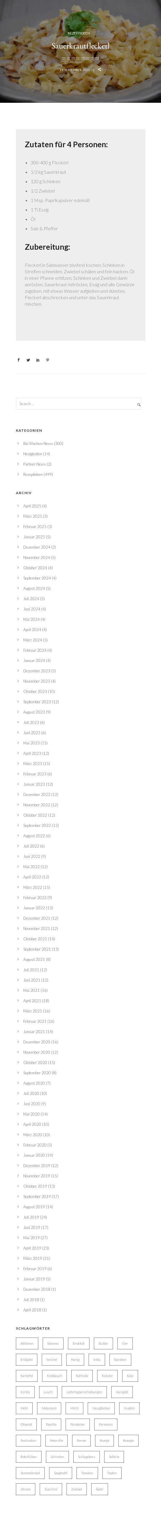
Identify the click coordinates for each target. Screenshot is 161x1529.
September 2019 (37, 1196)
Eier (125, 1343)
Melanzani (49, 1408)
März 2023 (32, 763)
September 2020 (37, 1072)
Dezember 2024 (36, 547)
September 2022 (37, 825)
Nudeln (129, 1408)
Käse (130, 1376)
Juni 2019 (31, 1227)
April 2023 (32, 753)
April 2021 (32, 1000)
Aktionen (27, 1343)
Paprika (51, 1424)
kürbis (25, 1392)
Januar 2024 (34, 660)
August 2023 (34, 712)
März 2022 (32, 887)
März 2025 (32, 516)
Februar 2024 (35, 650)
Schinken (57, 1457)
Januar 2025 (34, 537)
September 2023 (37, 701)
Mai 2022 (31, 866)
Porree (81, 1440)
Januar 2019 (34, 1279)
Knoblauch (54, 1376)
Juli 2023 (31, 722)
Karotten (120, 1359)
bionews (53, 1343)
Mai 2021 (31, 990)
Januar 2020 (34, 1155)
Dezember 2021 (36, 918)
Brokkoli (79, 1343)
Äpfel (99, 1489)
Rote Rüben (29, 1457)
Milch (74, 1408)
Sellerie (114, 1457)
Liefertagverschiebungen (84, 1392)
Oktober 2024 (35, 567)
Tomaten (87, 1473)
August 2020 (34, 1083)
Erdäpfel (27, 1359)
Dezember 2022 (36, 794)
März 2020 (32, 1134)
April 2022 (32, 877)
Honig (75, 1359)
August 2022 (34, 835)
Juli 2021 (31, 969)
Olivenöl (26, 1424)
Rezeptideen (79, 33)
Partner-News (34, 464)
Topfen (112, 1473)
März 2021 (32, 1011)
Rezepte (128, 1440)
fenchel (52, 1359)
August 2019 (34, 1206)
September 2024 (37, 578)
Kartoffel (27, 1376)
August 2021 (34, 959)
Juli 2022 (31, 846)
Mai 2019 (31, 1237)
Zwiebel (76, 1489)
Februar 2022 (35, 897)
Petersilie (56, 1440)
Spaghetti (60, 1473)
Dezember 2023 (36, 670)
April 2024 (32, 629)
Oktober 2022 (35, 815)
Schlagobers (86, 1457)
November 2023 (36, 681)
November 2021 (36, 928)
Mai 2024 (31, 619)
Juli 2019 (31, 1217)
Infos (96, 1359)
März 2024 (32, 640)
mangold (122, 1392)
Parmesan (106, 1424)
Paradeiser (77, 1424)
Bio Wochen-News (38, 443)
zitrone (26, 1489)
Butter (103, 1343)
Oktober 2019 (35, 1186)
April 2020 (32, 1124)
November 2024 (36, 557)
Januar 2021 (34, 1031)
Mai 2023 (31, 743)
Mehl (24, 1408)
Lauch (48, 1392)
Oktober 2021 (35, 938)
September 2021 (37, 949)
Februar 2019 (35, 1268)
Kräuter (107, 1376)
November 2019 (36, 1176)
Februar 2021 (35, 1021)
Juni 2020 (31, 1103)
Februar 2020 (35, 1145)
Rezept (104, 1440)
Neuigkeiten (32, 453)
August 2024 (34, 588)
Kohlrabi (82, 1376)
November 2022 (36, 804)
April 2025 (32, 506)
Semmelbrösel (30, 1473)
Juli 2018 (31, 1299)
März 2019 (32, 1258)
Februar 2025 (35, 526)
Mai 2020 (31, 1114)
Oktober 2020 (35, 1062)
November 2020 (36, 1052)
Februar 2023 (35, 774)
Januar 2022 (34, 908)
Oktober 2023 (35, 691)
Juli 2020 (31, 1093)
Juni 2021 (31, 980)
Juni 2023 (31, 732)
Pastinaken (28, 1440)
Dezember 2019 (36, 1165)
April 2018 (32, 1310)
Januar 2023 (34, 784)
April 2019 (32, 1248)
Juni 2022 (31, 856)
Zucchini (50, 1489)
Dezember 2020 (36, 1042)
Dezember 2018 (36, 1289)
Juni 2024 (31, 609)
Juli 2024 (31, 598)
